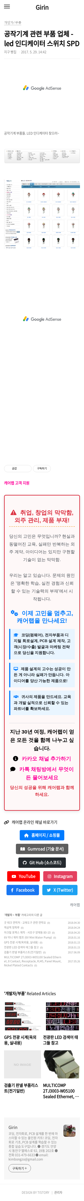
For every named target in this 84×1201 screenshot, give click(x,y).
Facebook (22, 890)
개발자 (8, 915)
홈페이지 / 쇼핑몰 (42, 835)
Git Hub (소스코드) (42, 863)
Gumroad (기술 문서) (42, 849)
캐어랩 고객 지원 (16, 483)
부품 (17, 915)
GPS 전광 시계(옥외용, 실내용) (21, 942)
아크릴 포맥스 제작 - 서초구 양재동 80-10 (27, 932)
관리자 (58, 1192)
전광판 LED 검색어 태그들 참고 (21, 947)
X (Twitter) (60, 890)
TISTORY (43, 1192)
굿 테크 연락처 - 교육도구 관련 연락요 (25, 923)
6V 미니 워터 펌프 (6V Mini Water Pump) (28, 937)
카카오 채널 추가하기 (46, 759)
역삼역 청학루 (11, 928)
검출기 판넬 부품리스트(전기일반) (23, 952)
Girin (42, 7)
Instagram (60, 876)
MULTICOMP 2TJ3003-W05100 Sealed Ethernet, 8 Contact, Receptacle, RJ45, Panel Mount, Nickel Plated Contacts (32, 961)
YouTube (23, 876)
